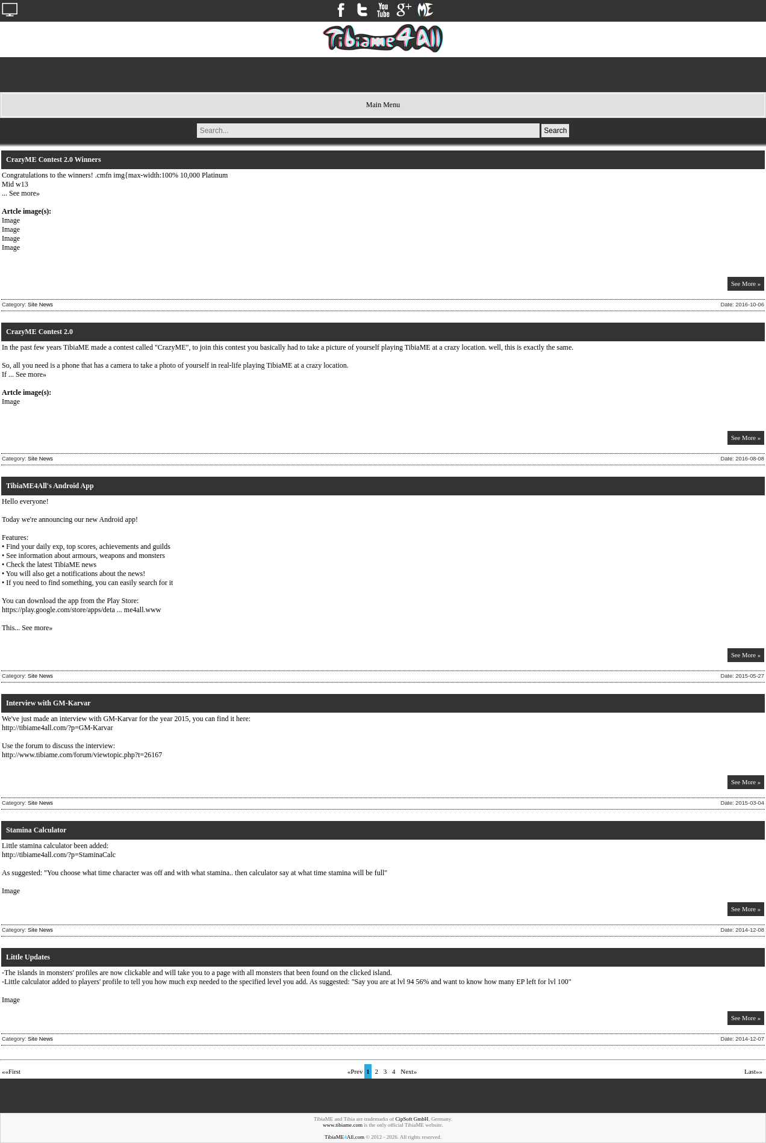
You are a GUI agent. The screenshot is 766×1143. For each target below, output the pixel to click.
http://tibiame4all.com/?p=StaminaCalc (59, 854)
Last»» (753, 1071)
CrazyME (172, 347)
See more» (24, 193)
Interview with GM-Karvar (48, 703)
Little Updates (28, 957)
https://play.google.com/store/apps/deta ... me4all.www (81, 610)
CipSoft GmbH (412, 1119)
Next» (408, 1071)
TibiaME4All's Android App (50, 486)
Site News (40, 305)
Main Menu (383, 105)
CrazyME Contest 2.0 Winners (53, 159)
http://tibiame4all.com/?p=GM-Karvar (57, 727)
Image (11, 220)
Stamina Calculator (36, 830)
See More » (746, 283)
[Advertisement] (383, 75)
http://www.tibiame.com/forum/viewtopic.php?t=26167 (82, 755)
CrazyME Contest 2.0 (39, 331)
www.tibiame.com (343, 1125)
